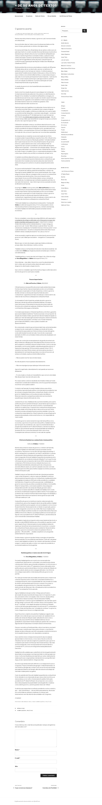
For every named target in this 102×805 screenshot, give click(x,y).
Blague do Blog (65, 182)
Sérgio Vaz (27, 701)
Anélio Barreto (65, 43)
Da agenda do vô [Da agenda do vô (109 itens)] (65, 120)
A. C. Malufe (64, 40)
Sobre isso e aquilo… (66, 202)
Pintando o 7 (64, 199)
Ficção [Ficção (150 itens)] (63, 129)
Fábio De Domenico (66, 48)
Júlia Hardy (64, 191)
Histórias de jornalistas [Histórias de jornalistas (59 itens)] (67, 134)
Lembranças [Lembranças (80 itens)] (64, 144)
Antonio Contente (66, 46)
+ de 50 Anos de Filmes (65, 16)
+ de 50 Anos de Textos (36, 5)
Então (62, 185)
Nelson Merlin (64, 79)
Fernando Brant (65, 51)
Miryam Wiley (64, 77)
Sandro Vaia (64, 85)
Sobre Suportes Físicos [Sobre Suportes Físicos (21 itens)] (67, 158)
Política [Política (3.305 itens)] (63, 151)
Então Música (64, 188)
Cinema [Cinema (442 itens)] (63, 108)
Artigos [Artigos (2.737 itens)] (63, 106)
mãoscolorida (64, 196)
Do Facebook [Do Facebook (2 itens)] (64, 122)
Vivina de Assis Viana (66, 96)
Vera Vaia (63, 93)
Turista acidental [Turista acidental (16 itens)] (65, 161)
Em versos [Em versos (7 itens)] (64, 125)
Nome (17, 750)
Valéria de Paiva (65, 205)
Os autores (29, 16)
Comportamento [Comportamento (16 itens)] (65, 113)
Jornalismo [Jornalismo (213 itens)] (64, 139)
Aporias (63, 177)
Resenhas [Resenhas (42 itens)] (63, 156)
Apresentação (19, 16)
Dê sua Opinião (52, 16)
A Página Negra (65, 174)
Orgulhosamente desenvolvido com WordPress (27, 801)
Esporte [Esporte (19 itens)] (63, 127)
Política (48, 701)
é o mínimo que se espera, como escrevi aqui (36, 117)
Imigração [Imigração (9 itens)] (63, 137)
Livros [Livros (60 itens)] (62, 146)
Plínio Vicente (64, 82)
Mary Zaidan (64, 71)
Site (16, 766)
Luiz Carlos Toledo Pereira (68, 62)
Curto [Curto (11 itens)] (62, 118)
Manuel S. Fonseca (66, 65)
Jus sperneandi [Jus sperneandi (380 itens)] (65, 141)
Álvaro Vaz (64, 179)
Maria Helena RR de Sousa (68, 68)
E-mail (17, 758)
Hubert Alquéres (65, 54)
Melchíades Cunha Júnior (67, 74)
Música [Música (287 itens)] (63, 149)
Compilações (40, 701)
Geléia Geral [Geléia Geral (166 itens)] (64, 132)
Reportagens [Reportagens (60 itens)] (64, 153)
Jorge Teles (64, 57)
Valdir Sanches (65, 91)
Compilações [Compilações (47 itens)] (64, 110)
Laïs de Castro (65, 60)
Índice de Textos (40, 16)
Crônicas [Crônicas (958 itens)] (63, 115)
